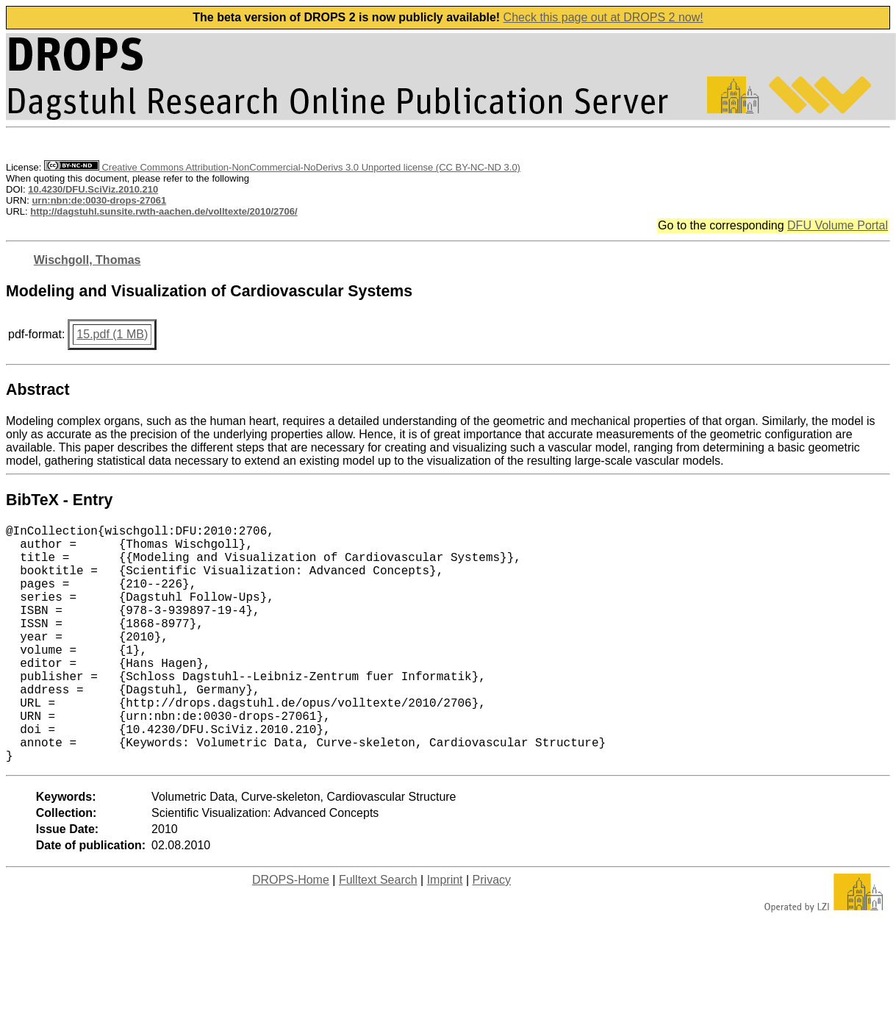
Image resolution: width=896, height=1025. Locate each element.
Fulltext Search (378, 932)
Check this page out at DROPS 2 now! (603, 17)
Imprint (445, 932)
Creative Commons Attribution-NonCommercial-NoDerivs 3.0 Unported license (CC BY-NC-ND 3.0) (282, 167)
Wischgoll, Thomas (87, 260)
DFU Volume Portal (837, 225)
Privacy (492, 932)
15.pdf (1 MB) (112, 334)
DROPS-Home (290, 932)
